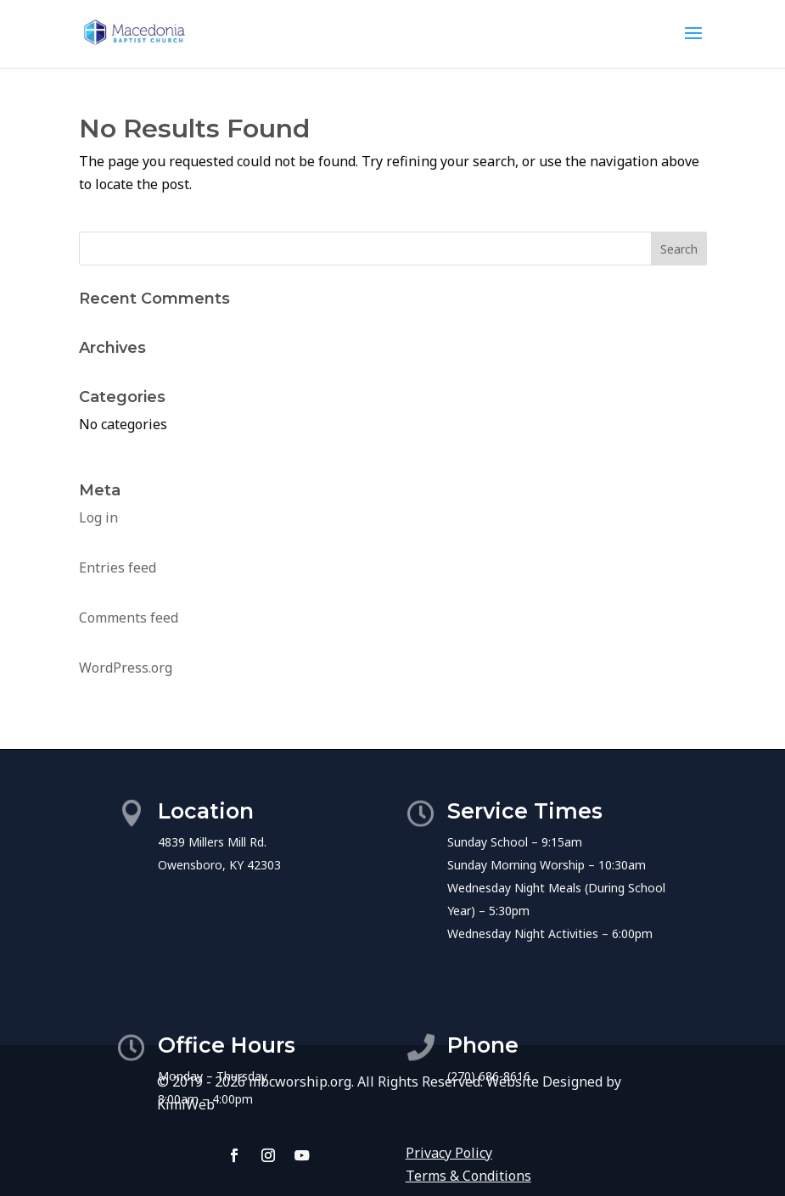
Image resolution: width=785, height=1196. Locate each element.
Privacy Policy (449, 1152)
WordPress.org (125, 667)
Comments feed (128, 617)
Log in (98, 517)
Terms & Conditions (468, 1175)
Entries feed (117, 567)
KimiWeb (186, 1104)
